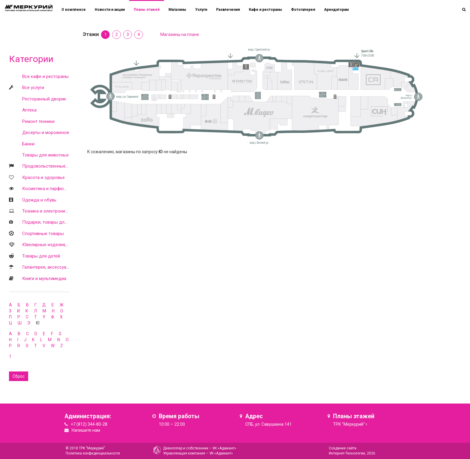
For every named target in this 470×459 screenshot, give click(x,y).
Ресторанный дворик (44, 99)
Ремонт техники (38, 121)
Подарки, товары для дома (50, 222)
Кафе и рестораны (265, 9)
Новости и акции (110, 9)
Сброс (19, 376)
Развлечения (228, 9)
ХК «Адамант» (224, 448)
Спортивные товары (43, 233)
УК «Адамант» (221, 453)
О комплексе (73, 9)
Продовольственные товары (52, 166)
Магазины (177, 9)
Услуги (201, 9)
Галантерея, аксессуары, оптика (55, 267)
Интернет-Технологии (347, 453)
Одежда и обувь (39, 200)
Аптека (29, 110)
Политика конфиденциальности (93, 453)
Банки (28, 144)
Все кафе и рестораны (45, 76)
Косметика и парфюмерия (49, 188)
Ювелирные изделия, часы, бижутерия (62, 244)
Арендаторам (336, 9)
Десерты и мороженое (45, 132)
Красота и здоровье (43, 177)
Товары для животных (45, 155)
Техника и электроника (46, 211)
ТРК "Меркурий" (349, 424)
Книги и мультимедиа (44, 278)
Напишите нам (86, 430)
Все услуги (33, 87)
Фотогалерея (303, 9)
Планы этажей (146, 9)
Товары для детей (41, 256)
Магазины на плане (179, 34)
